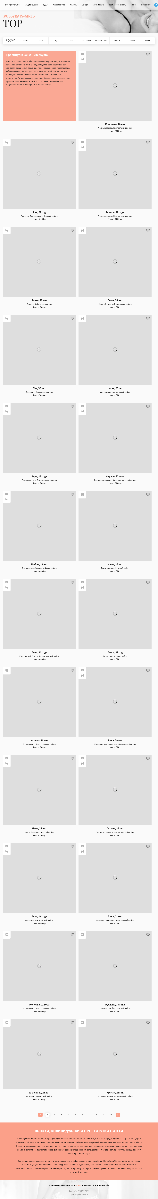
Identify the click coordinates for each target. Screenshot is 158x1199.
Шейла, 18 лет (39, 564)
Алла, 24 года (39, 916)
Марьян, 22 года (115, 476)
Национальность (101, 41)
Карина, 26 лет (39, 740)
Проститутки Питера (79, 1194)
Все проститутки (12, 5)
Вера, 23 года (39, 476)
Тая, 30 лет (39, 388)
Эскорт (85, 5)
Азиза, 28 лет (39, 300)
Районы (148, 41)
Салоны (73, 5)
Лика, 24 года (39, 652)
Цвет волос (86, 41)
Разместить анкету (117, 5)
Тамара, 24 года (115, 212)
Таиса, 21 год (115, 652)
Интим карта (98, 5)
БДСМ (45, 5)
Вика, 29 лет (115, 740)
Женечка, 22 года (39, 1004)
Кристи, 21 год (115, 1092)
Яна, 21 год (39, 212)
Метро (132, 41)
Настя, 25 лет (115, 388)
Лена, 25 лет (39, 828)
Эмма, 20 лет (115, 300)
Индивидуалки (31, 5)
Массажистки (59, 5)
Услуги (117, 41)
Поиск (133, 5)
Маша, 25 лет (115, 564)
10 (111, 1115)
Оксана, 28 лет (115, 828)
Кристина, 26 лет (115, 124)
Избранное (146, 5)
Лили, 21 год (115, 916)
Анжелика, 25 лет (39, 1092)
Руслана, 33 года (115, 1004)
